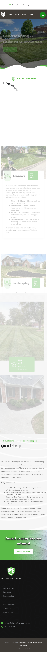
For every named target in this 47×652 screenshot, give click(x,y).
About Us (7, 608)
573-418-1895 (11, 627)
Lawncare (7, 592)
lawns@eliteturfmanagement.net (18, 623)
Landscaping (8, 596)
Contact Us (8, 612)
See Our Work (9, 605)
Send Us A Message (23, 552)
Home (27, 648)
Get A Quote (8, 588)
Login (19, 648)
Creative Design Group (28, 642)
